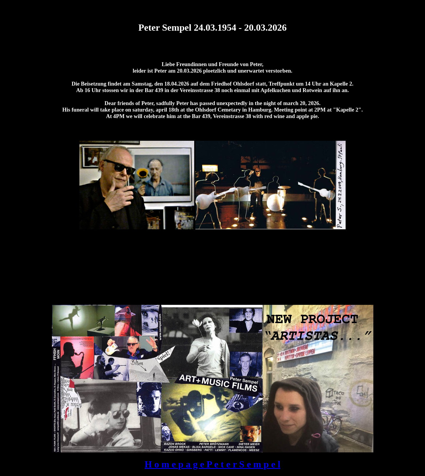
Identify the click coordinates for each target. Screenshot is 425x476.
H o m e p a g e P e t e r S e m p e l (212, 464)
